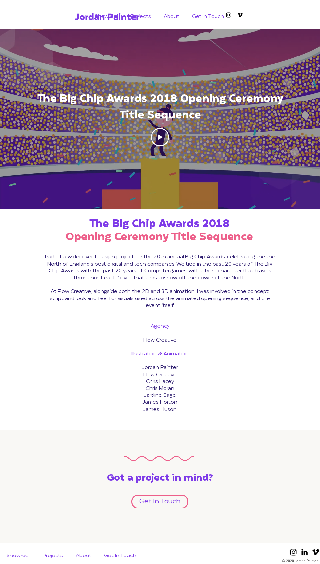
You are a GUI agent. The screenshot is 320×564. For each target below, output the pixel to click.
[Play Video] (160, 137)
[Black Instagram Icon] (293, 552)
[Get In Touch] (159, 501)
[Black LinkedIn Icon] (304, 552)
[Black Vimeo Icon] (240, 15)
